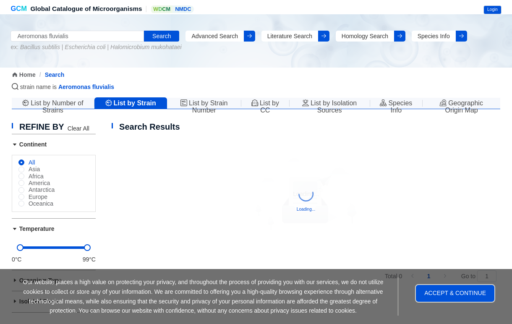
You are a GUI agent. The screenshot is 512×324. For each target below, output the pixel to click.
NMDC (183, 9)
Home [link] (24, 74)
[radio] (26, 162)
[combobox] (77, 36)
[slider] (53, 248)
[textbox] (77, 36)
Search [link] (55, 74)
